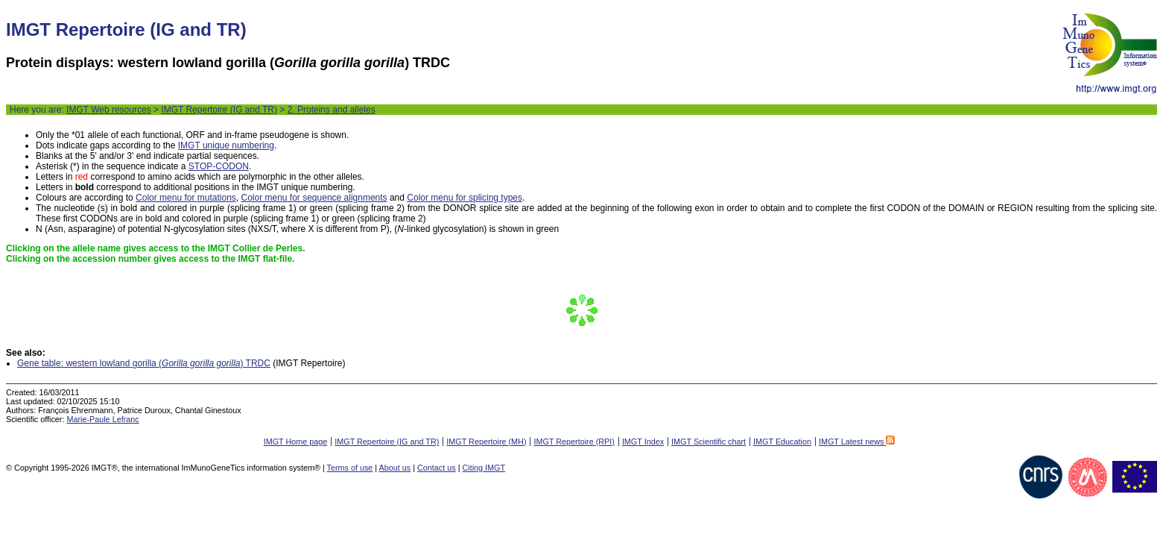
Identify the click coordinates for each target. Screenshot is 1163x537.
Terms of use (350, 467)
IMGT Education (782, 441)
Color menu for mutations (186, 197)
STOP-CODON (218, 166)
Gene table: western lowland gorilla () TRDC (143, 363)
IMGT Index (643, 441)
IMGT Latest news (857, 441)
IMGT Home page (296, 441)
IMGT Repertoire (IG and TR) (219, 109)
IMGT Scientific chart (708, 441)
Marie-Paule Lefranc (102, 419)
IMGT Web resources (108, 109)
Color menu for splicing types (464, 197)
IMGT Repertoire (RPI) (573, 441)
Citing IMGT (483, 467)
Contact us (436, 467)
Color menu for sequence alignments (314, 197)
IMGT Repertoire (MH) (486, 441)
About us (395, 467)
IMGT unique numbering (226, 145)
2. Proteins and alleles (331, 109)
